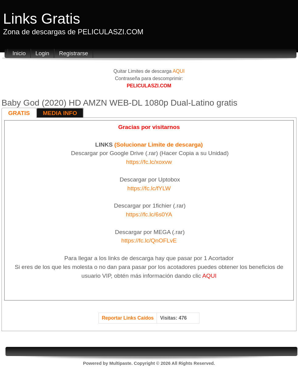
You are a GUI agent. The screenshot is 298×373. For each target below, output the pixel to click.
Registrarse (73, 53)
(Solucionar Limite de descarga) (158, 144)
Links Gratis (41, 19)
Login (43, 53)
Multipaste (120, 363)
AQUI (179, 71)
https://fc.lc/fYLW (149, 188)
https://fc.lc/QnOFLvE (149, 240)
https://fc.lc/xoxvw (149, 162)
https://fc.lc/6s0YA (149, 214)
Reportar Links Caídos (128, 317)
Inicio (19, 53)
